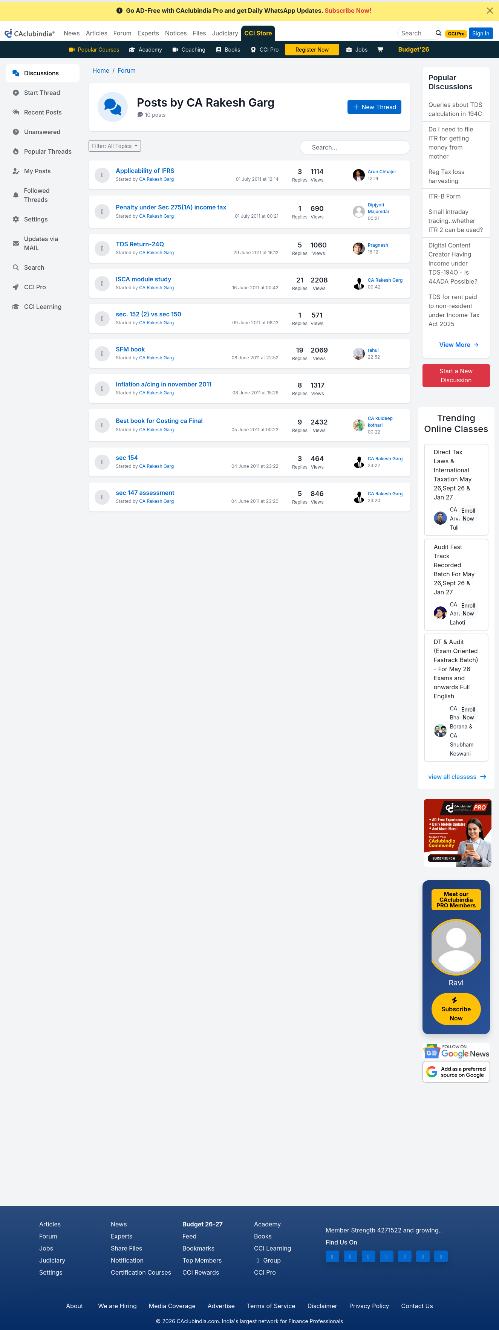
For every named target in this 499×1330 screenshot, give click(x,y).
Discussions (35, 73)
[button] (436, 33)
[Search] (417, 33)
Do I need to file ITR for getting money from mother (451, 142)
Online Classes (456, 423)
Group (267, 1260)
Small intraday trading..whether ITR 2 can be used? (456, 221)
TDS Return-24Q (140, 244)
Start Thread (36, 92)
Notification (127, 1260)
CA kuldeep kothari (380, 421)
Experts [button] (148, 33)
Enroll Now (468, 514)
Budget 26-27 (202, 1224)
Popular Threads (42, 151)
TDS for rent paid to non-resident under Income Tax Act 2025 (454, 310)
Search (28, 267)
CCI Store (258, 33)
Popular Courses (93, 49)
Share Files (126, 1248)
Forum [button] (122, 33)
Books (227, 49)
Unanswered (36, 132)
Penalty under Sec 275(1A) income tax (171, 207)
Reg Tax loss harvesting (446, 176)
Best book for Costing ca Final (159, 421)
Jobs (356, 49)
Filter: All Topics (112, 146)
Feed (189, 1236)
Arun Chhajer (382, 171)
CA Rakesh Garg (156, 179)
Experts (121, 1236)
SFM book (130, 349)
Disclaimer (322, 1306)
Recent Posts (37, 112)
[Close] (490, 10)
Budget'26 (413, 49)
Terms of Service (271, 1306)
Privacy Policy (369, 1306)
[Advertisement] (249, 1149)
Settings (30, 219)
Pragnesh (378, 245)
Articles (50, 1224)
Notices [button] (176, 33)
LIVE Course (312, 49)
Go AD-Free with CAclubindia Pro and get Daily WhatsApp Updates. (244, 10)
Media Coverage (172, 1306)
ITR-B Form (445, 196)
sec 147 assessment (145, 492)
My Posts (31, 171)
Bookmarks (198, 1248)
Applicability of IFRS (145, 170)
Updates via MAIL (35, 243)
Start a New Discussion (456, 375)
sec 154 (127, 457)
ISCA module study (143, 279)
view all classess (458, 776)
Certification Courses (141, 1272)
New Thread (374, 107)
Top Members (202, 1260)
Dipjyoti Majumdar (379, 208)
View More (459, 344)
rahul (373, 350)
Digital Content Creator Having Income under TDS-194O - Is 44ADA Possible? (453, 263)
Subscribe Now (456, 1009)
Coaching (188, 49)
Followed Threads (31, 195)
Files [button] (199, 33)
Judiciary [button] (225, 33)
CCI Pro (264, 49)
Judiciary (52, 1260)
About (74, 1306)
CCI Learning (36, 306)
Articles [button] (96, 33)
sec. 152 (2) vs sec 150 (148, 314)
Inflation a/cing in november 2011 (163, 384)
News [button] (72, 33)
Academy (145, 49)
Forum (48, 1236)
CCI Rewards (200, 1272)
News (119, 1224)
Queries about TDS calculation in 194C (455, 109)
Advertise (221, 1306)
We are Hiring (117, 1306)
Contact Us (417, 1306)
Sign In (480, 33)
